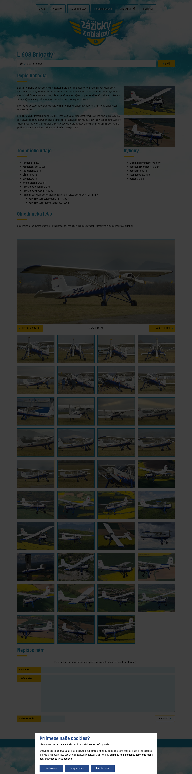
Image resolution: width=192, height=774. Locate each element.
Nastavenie (51, 768)
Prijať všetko (102, 768)
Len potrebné (77, 768)
